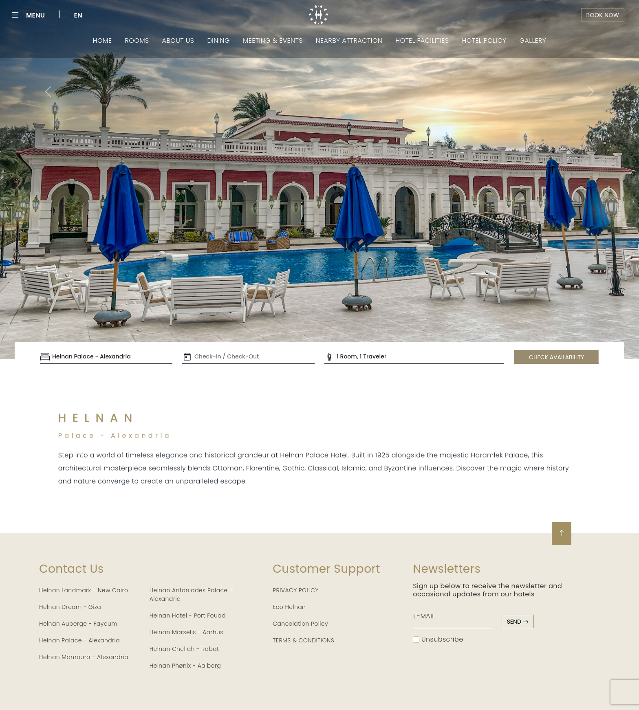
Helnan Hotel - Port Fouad (188, 615)
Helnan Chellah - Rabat (184, 649)
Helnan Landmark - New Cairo (83, 590)
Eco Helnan (289, 607)
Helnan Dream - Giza (70, 607)
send (518, 622)
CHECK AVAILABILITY (556, 357)
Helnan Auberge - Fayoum (78, 624)
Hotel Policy (484, 40)
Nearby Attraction (349, 40)
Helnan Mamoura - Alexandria (83, 657)
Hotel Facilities (422, 40)
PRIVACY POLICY (296, 590)
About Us (178, 40)
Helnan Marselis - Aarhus (186, 632)
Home (102, 40)
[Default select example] (106, 357)
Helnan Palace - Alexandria (79, 640)
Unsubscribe (438, 639)
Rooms (137, 40)
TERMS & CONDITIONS (303, 640)
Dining (218, 40)
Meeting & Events (273, 40)
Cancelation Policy (300, 624)
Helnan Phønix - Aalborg (185, 666)
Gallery (533, 40)
